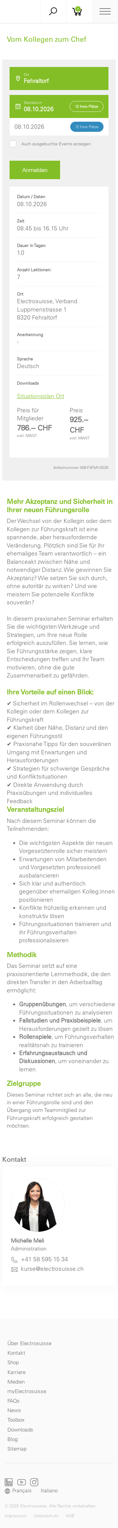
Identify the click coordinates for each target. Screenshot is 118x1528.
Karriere (16, 1372)
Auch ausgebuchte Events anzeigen (56, 144)
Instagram (34, 1482)
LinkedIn (9, 1482)
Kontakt (16, 1352)
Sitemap (16, 1448)
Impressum (15, 1515)
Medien (16, 1381)
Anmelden (34, 170)
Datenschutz (46, 1515)
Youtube (21, 1482)
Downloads (20, 1429)
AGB (70, 1515)
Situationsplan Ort (40, 396)
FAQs (13, 1400)
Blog (12, 1439)
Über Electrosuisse (29, 1343)
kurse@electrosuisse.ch (52, 1268)
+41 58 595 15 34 (44, 1259)
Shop (13, 1362)
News (14, 1410)
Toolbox (16, 1419)
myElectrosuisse (26, 1391)
